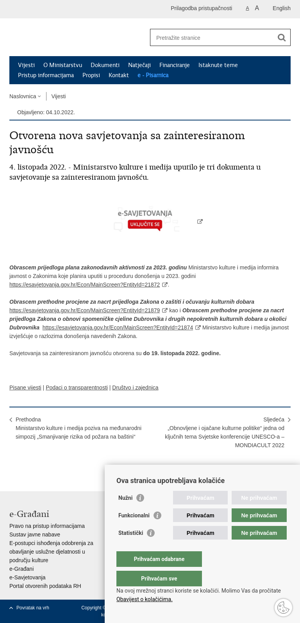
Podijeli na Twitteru (47, 463)
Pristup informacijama (46, 75)
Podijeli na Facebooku (30, 463)
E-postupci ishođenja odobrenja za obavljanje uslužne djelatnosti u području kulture (51, 551)
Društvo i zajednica (135, 387)
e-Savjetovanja (27, 577)
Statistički (130, 548)
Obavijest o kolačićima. (144, 599)
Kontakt (119, 75)
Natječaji (139, 65)
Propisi (91, 75)
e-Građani (21, 569)
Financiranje (174, 65)
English (282, 8)
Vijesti (26, 65)
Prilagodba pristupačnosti (201, 8)
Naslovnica (22, 96)
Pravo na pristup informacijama (47, 526)
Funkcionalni (134, 531)
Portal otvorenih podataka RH (45, 586)
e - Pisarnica (153, 75)
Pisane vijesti (25, 387)
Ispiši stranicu (13, 463)
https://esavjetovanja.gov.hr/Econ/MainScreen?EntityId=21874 (118, 327)
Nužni (125, 513)
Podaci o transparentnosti (77, 387)
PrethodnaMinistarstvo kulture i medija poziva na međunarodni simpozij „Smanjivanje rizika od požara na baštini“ (78, 428)
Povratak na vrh (32, 608)
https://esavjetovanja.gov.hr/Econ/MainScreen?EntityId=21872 (84, 284)
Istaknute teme (218, 65)
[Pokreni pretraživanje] (281, 37)
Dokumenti (105, 65)
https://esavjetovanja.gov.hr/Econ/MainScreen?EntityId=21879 (84, 310)
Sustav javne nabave (34, 534)
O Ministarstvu (62, 65)
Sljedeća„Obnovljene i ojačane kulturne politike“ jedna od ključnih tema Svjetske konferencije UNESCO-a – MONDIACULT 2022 (224, 432)
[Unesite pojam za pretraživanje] (211, 37)
